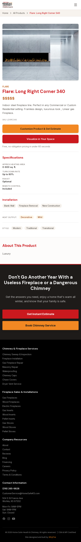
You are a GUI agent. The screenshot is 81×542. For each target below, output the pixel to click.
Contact (6, 449)
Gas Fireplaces (9, 397)
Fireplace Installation (12, 358)
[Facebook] (3, 518)
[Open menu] (76, 5)
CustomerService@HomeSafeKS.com (21, 493)
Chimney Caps (9, 375)
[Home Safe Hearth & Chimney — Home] (7, 5)
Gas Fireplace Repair (12, 362)
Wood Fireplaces (10, 402)
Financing (7, 462)
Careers (6, 466)
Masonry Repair (10, 367)
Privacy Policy (9, 470)
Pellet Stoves (9, 431)
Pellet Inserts (8, 418)
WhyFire (52, 537)
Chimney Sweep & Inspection (16, 354)
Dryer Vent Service (11, 384)
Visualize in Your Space (41, 139)
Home (5, 13)
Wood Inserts (9, 414)
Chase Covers (9, 379)
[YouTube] (13, 518)
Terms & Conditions (12, 474)
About (5, 445)
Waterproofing (9, 371)
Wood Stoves (9, 427)
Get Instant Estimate (40, 314)
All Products (19, 13)
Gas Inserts (7, 410)
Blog (4, 458)
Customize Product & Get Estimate (40, 128)
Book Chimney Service (40, 325)
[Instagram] (8, 518)
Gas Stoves (8, 423)
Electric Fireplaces (11, 406)
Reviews (6, 453)
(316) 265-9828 (10, 488)
